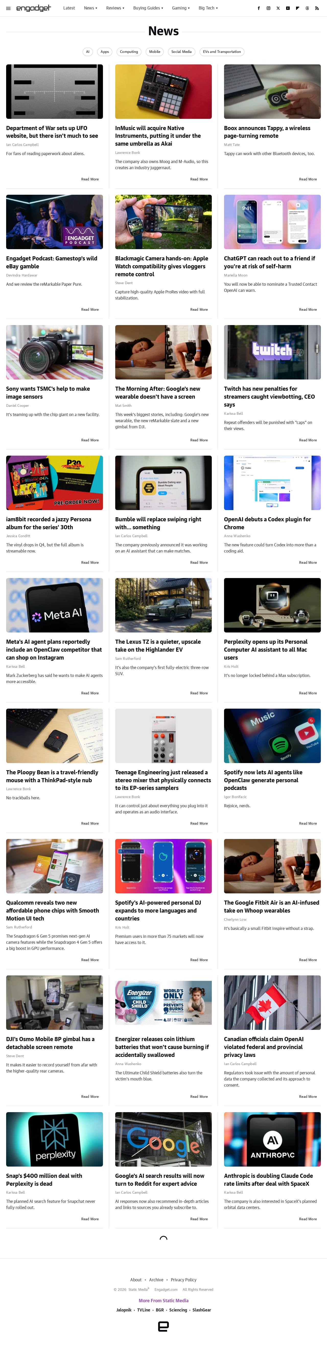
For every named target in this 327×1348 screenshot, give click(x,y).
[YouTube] (288, 8)
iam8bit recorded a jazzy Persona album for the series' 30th (48, 523)
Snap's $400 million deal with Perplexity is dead (44, 1180)
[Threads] (307, 8)
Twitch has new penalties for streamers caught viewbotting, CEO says (269, 397)
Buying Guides (146, 8)
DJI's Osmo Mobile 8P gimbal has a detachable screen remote (50, 1043)
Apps (105, 52)
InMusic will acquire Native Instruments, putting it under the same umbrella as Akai (158, 136)
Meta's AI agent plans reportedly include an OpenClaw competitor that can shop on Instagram (54, 650)
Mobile (154, 52)
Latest (69, 8)
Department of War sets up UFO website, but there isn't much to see (52, 132)
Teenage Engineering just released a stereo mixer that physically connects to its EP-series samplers (163, 780)
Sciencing (178, 1310)
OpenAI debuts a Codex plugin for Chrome (267, 523)
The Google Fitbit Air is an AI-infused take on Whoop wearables (271, 907)
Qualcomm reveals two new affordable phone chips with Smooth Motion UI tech (52, 910)
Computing (129, 52)
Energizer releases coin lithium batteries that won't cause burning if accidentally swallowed (162, 1047)
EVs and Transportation (222, 52)
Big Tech (207, 8)
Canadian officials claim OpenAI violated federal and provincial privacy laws (264, 1047)
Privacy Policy (184, 1280)
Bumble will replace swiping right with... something (158, 523)
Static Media (138, 1290)
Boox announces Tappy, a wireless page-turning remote (267, 132)
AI (87, 52)
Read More (90, 179)
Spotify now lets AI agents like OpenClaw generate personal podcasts (263, 780)
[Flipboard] (297, 8)
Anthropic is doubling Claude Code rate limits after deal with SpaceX (268, 1180)
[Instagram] (268, 8)
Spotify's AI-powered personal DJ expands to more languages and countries (158, 910)
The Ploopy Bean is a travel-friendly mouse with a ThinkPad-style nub (52, 776)
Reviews (113, 8)
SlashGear (202, 1310)
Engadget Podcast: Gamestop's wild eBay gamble (51, 262)
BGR (160, 1310)
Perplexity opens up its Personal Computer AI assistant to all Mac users (266, 650)
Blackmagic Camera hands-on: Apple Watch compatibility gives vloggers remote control (161, 266)
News (89, 8)
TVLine (143, 1310)
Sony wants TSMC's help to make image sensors (48, 393)
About (136, 1280)
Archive (156, 1280)
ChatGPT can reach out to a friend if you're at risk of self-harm (269, 262)
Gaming (179, 8)
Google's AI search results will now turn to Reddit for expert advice (159, 1180)
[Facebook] (259, 8)
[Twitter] (278, 8)
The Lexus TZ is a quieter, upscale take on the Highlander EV (158, 646)
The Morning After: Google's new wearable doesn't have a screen (157, 393)
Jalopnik (124, 1310)
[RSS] (317, 8)
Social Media (181, 52)
